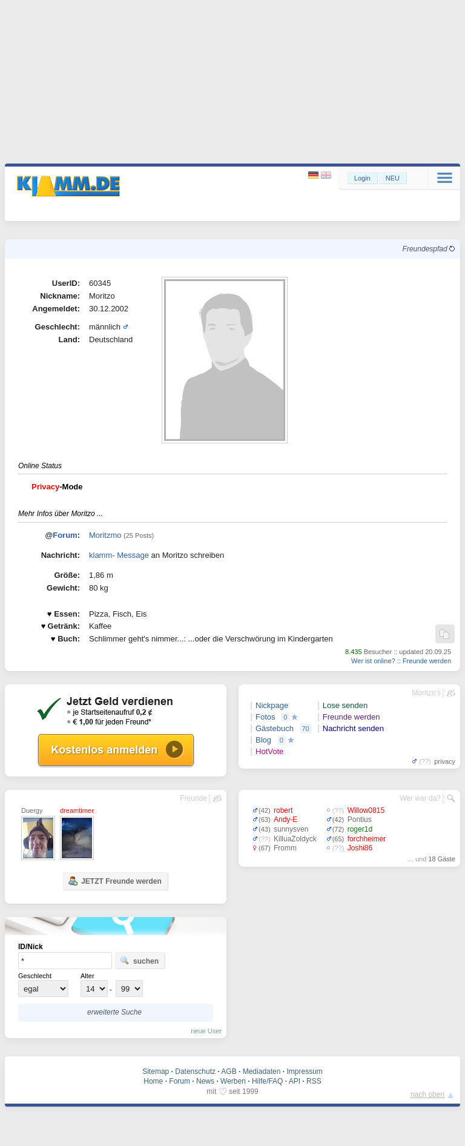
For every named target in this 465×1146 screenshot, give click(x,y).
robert (283, 810)
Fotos (265, 716)
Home (153, 1081)
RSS (314, 1081)
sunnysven (291, 829)
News (205, 1081)
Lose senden (345, 705)
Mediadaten (262, 1071)
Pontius (360, 819)
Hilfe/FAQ (267, 1081)
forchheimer (367, 839)
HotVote (269, 751)
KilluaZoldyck (295, 839)
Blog (263, 739)
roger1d (360, 829)
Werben (233, 1081)
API (294, 1081)
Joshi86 (360, 848)
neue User (206, 1031)
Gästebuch (275, 728)
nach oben (427, 1094)
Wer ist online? (373, 660)
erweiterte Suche (114, 1012)
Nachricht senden (353, 728)
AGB (228, 1071)
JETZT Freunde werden (115, 881)
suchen (139, 960)
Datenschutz (195, 1071)
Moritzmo (105, 535)
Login (362, 178)
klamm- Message (119, 555)
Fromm (285, 848)
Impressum (304, 1071)
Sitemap (155, 1071)
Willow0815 (366, 810)
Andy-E (285, 819)
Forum (65, 535)
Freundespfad (429, 249)
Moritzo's (426, 693)
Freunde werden (427, 660)
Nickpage (272, 705)
